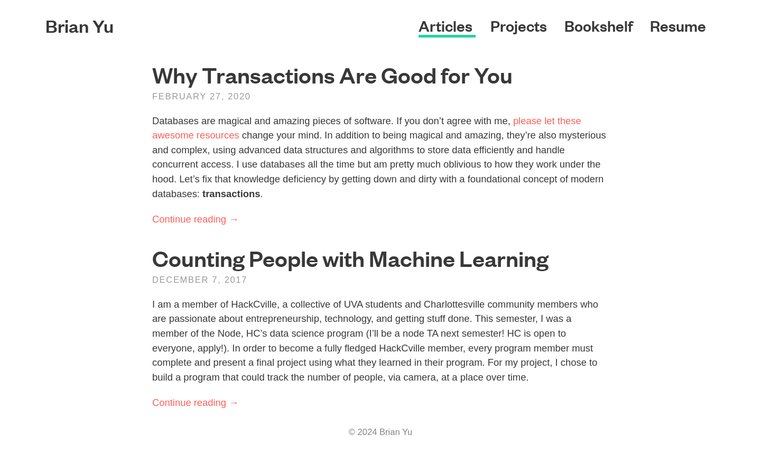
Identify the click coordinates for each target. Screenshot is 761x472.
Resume (678, 25)
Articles (447, 25)
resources (218, 135)
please (527, 120)
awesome (173, 135)
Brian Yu (79, 25)
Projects (520, 25)
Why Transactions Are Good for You (332, 75)
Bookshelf (600, 25)
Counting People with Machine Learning (350, 258)
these (569, 120)
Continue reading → (195, 219)
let (549, 120)
